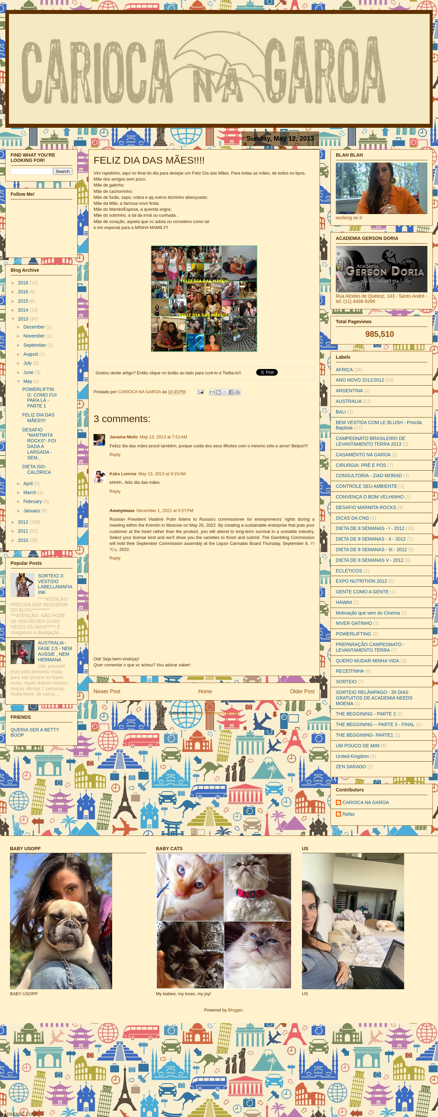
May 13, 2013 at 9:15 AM (162, 473)
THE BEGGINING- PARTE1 (364, 735)
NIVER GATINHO (354, 623)
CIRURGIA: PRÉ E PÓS (361, 465)
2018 (24, 282)
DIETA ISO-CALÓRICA (36, 469)
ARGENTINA (349, 390)
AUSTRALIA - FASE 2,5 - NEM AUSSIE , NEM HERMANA (55, 651)
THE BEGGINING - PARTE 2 (366, 713)
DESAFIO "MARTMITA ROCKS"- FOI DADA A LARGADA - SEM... (39, 443)
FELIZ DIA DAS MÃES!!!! (38, 417)
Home (205, 691)
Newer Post (107, 691)
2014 (24, 310)
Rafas (348, 814)
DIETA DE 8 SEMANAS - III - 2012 (371, 549)
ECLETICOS (349, 570)
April (28, 483)
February (33, 501)
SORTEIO (346, 681)
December (34, 327)
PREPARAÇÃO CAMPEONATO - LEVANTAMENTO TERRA (370, 647)
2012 (24, 522)
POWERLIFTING (353, 633)
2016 (24, 291)
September (35, 345)
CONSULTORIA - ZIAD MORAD (369, 475)
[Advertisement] (116, 1069)
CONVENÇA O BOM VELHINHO (370, 496)
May (28, 381)
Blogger (235, 1009)
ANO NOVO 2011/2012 (360, 380)
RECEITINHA (350, 671)
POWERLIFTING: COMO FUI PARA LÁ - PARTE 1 (39, 398)
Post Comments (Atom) (217, 712)
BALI (341, 411)
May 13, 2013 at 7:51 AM (163, 436)
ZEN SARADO (351, 766)
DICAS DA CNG (352, 518)
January (32, 510)
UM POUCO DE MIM (357, 745)
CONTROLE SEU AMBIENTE (366, 486)
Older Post (302, 691)
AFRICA (344, 369)
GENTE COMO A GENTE (362, 591)
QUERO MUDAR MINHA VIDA (367, 660)
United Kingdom (352, 756)
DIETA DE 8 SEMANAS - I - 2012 (370, 528)
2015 (24, 301)
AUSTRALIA (349, 401)
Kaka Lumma (123, 473)
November (34, 335)
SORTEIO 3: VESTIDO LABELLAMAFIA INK (55, 584)
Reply (115, 454)
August (31, 354)
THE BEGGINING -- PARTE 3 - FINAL (375, 724)
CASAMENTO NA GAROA (363, 454)
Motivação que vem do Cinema (368, 613)
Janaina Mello (124, 436)
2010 (24, 540)
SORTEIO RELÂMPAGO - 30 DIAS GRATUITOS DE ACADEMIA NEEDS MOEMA (374, 698)
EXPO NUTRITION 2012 (361, 581)
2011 (24, 531)
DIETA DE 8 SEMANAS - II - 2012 (371, 539)
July (28, 363)
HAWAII (344, 602)
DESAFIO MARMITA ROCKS (366, 507)
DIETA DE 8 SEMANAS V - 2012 (369, 560)
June (29, 372)
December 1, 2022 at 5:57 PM (164, 510)
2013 (24, 319)
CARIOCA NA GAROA (140, 391)
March (30, 492)
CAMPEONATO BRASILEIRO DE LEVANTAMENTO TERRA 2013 (370, 441)
